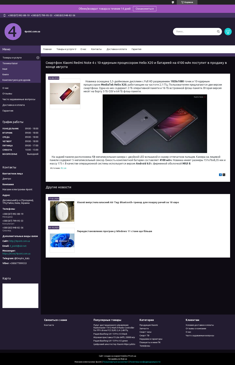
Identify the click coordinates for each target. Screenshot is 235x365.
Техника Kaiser (10, 63)
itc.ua (63, 168)
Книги (5, 74)
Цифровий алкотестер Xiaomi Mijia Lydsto (114, 344)
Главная (47, 49)
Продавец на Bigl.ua (117, 359)
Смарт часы (145, 332)
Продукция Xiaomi (149, 325)
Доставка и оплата (117, 49)
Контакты (96, 49)
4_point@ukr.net (18, 246)
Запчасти (144, 328)
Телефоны (145, 346)
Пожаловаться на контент (115, 362)
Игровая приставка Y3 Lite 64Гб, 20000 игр (114, 337)
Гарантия (136, 49)
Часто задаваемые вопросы (18, 99)
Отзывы (7, 93)
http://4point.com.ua (19, 241)
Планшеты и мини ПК (150, 342)
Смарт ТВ (144, 335)
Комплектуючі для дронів (16, 80)
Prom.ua (132, 356)
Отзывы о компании (196, 328)
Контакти (49, 325)
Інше (4, 69)
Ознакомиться (145, 8)
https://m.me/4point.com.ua (16, 253)
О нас (83, 49)
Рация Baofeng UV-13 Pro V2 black (110, 334)
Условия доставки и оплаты (200, 325)
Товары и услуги (65, 49)
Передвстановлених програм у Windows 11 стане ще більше (114, 231)
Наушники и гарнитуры (151, 339)
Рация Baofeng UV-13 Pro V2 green (111, 341)
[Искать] (218, 31)
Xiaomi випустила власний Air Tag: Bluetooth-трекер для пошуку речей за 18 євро (128, 202)
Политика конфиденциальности (145, 362)
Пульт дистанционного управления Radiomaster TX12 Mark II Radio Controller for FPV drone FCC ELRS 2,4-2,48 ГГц (114, 328)
